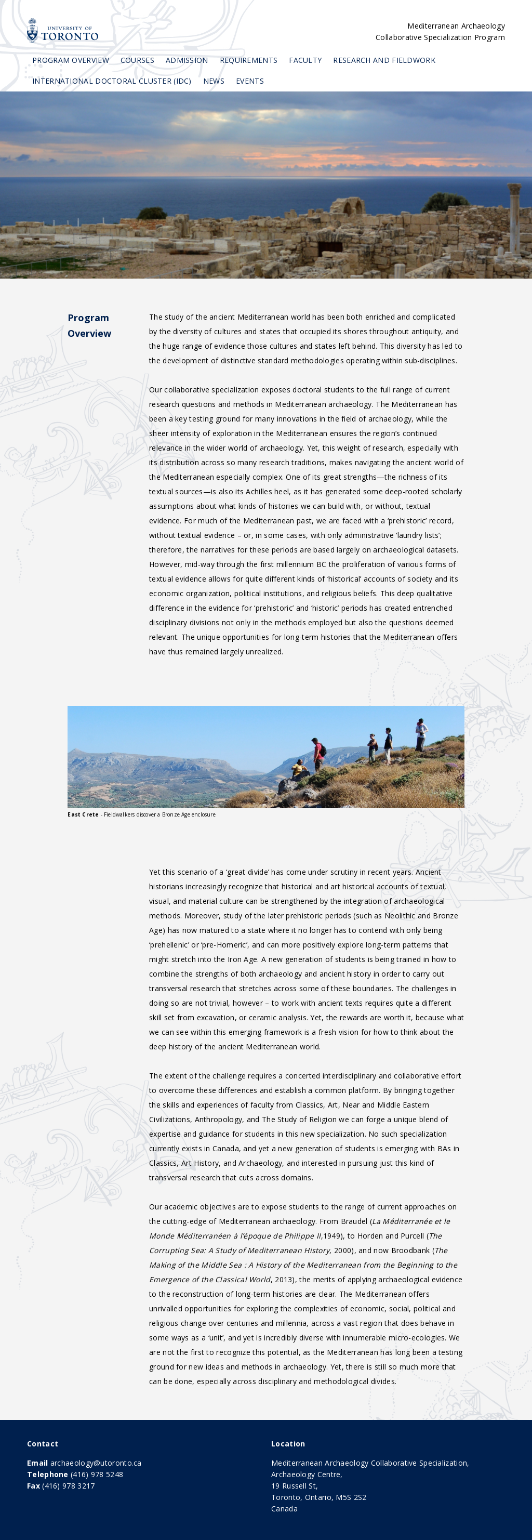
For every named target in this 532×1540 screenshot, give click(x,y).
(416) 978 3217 (68, 1486)
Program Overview (70, 60)
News (213, 81)
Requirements (249, 60)
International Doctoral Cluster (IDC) (112, 81)
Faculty (305, 60)
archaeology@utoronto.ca (96, 1463)
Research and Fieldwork (384, 60)
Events (250, 81)
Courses (137, 60)
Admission (187, 60)
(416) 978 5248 (97, 1474)
